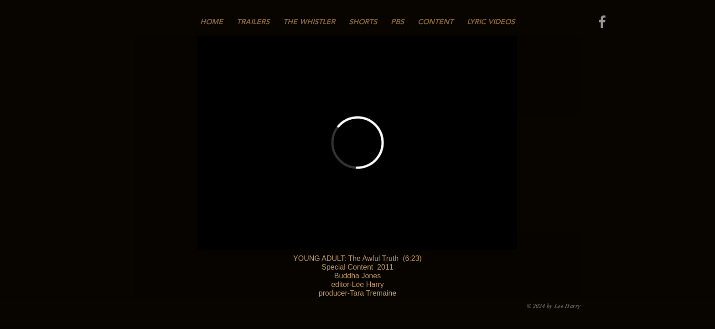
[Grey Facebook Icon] (602, 21)
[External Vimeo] (357, 142)
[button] (309, 21)
